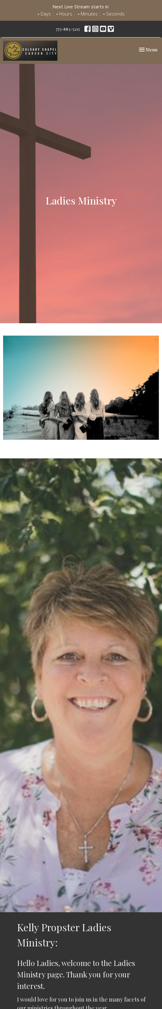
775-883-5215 (68, 29)
